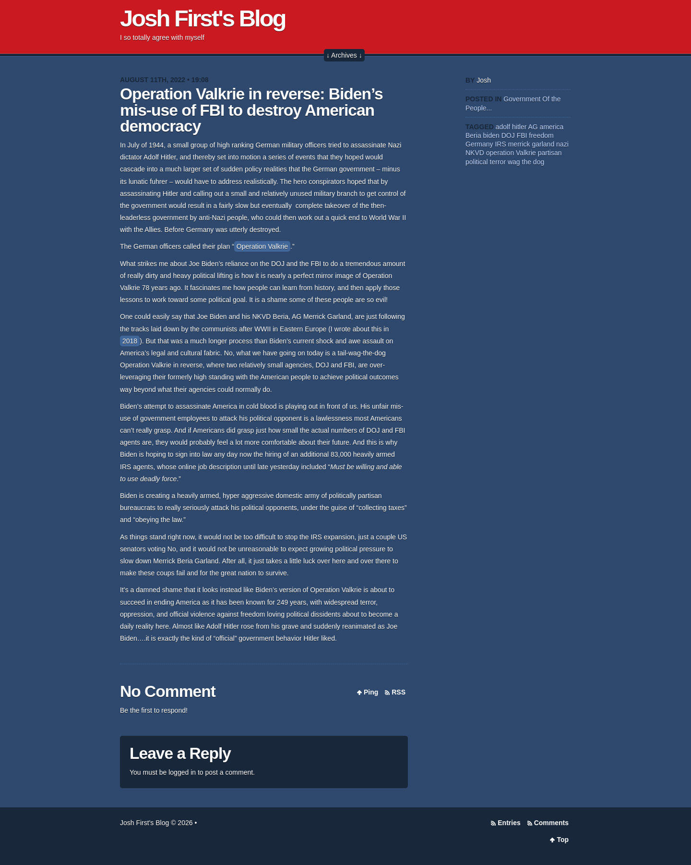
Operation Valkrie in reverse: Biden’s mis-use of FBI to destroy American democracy (251, 110)
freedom (541, 135)
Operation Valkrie (262, 246)
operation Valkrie (511, 153)
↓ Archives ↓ (344, 55)
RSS (398, 692)
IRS (500, 144)
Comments (551, 823)
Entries (509, 823)
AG (532, 127)
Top (563, 839)
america (552, 127)
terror (498, 162)
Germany (479, 144)
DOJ (508, 135)
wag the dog (526, 162)
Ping (371, 692)
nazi (562, 144)
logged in (182, 772)
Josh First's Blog (203, 18)
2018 (129, 341)
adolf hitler (511, 127)
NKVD (474, 153)
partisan (550, 153)
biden (491, 135)
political (476, 162)
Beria (473, 135)
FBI (522, 135)
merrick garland (531, 144)
